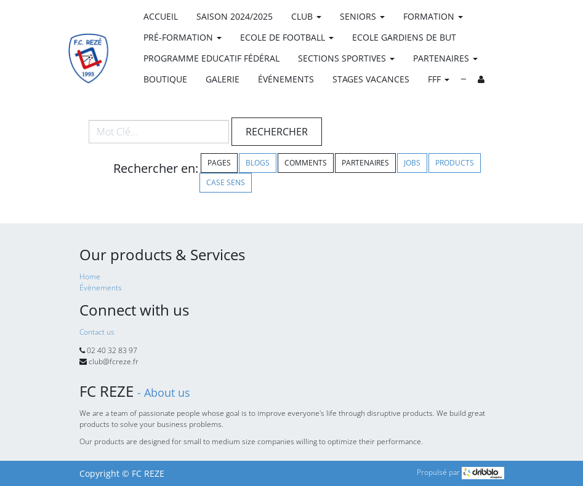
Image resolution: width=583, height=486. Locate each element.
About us (167, 392)
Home (89, 276)
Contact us (97, 332)
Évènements (100, 287)
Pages (219, 162)
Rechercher (277, 131)
